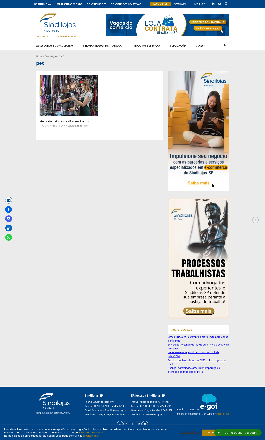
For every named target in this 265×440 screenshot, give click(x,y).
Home (39, 56)
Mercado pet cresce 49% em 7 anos (64, 121)
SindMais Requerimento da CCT (103, 45)
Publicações (178, 45)
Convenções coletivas (126, 4)
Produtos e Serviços (147, 45)
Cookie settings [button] (189, 432)
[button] (238, 432)
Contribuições (96, 4)
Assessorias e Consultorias (55, 45)
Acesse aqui (222, 413)
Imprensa (199, 3)
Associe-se (160, 3)
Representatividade (69, 4)
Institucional (43, 4)
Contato (180, 3)
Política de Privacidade (91, 433)
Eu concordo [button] (210, 432)
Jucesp (200, 45)
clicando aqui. (91, 436)
